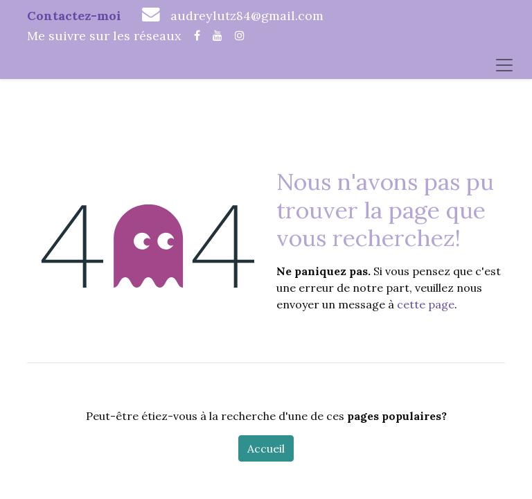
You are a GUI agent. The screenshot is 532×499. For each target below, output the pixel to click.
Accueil (266, 448)
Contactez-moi (74, 16)
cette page (425, 304)
